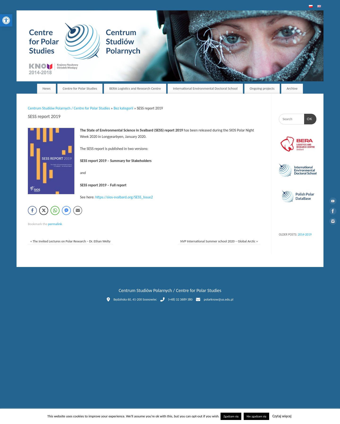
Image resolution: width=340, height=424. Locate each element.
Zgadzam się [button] (230, 416)
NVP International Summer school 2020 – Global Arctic (219, 241)
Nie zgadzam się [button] (256, 416)
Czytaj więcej (282, 416)
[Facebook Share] (32, 210)
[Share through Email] (77, 210)
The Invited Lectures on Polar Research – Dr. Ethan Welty (70, 241)
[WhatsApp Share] (55, 210)
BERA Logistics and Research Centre (135, 88)
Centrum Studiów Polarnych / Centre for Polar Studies (69, 108)
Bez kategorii (123, 108)
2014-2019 (304, 234)
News (46, 88)
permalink (55, 224)
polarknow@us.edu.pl (218, 299)
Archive (292, 88)
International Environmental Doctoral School (205, 88)
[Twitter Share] (43, 210)
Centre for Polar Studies (80, 88)
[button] (6, 20)
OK (308, 118)
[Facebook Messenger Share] (66, 210)
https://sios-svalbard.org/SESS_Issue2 (124, 197)
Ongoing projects (262, 88)
